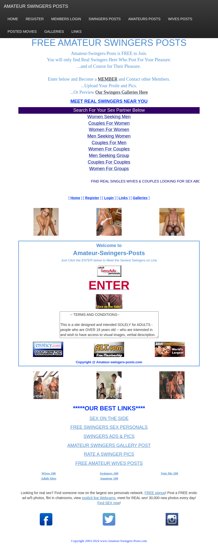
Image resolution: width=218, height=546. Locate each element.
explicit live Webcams (99, 498)
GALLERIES (54, 31)
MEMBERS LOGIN (66, 19)
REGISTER (35, 19)
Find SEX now (108, 503)
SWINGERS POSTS (105, 19)
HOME (13, 19)
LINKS (76, 31)
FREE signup (154, 493)
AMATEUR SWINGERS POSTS (36, 6)
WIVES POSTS (180, 19)
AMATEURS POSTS (144, 19)
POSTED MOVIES (22, 31)
